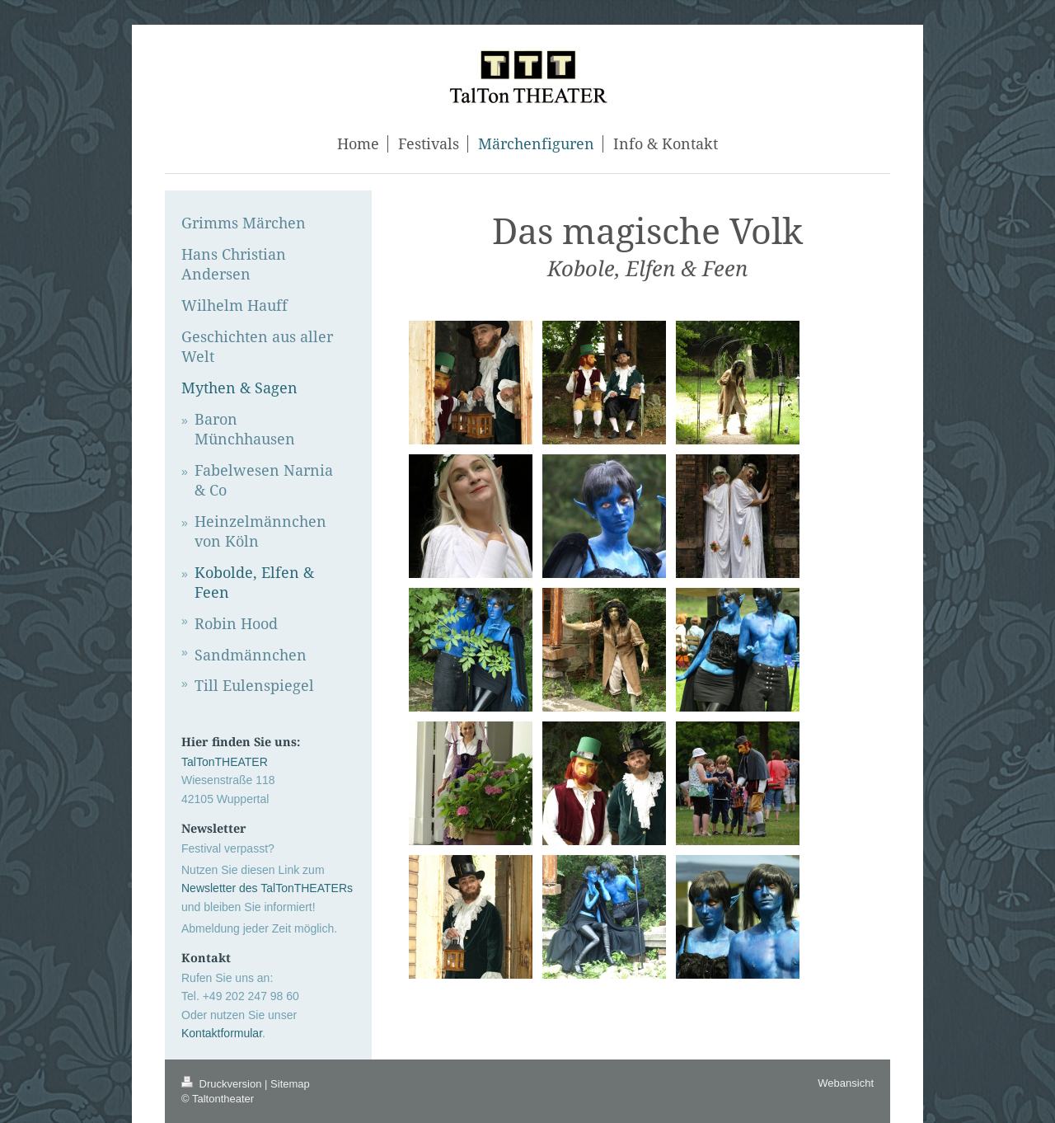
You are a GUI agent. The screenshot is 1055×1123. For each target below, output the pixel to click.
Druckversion (223, 1084)
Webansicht (846, 1083)
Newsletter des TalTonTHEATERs (267, 888)
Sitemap (290, 1084)
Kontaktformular (221, 1033)
